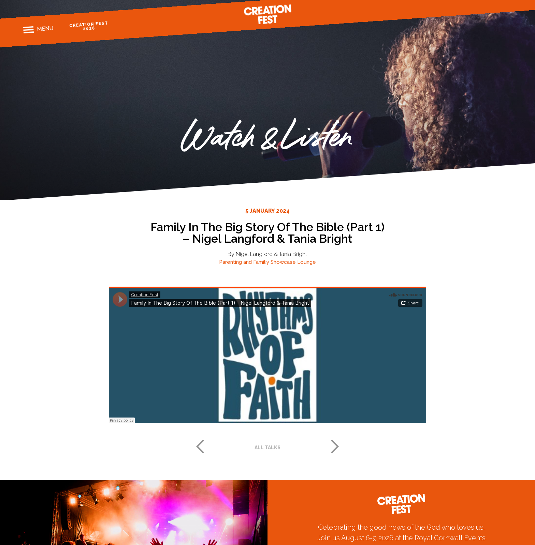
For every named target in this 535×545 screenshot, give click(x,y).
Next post (335, 446)
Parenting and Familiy (244, 262)
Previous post (200, 446)
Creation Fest (267, 14)
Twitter (496, 5)
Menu (45, 28)
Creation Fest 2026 (88, 26)
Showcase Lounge (293, 262)
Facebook (472, 6)
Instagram (484, 6)
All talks (267, 447)
